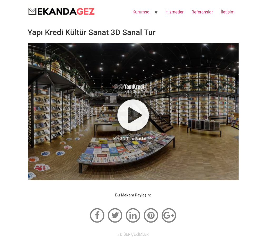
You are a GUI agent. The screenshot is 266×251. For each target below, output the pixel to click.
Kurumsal (142, 12)
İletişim (227, 12)
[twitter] (115, 215)
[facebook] (97, 215)
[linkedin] (133, 215)
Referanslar (202, 12)
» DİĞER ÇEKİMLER (133, 234)
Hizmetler (175, 12)
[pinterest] (150, 215)
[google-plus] (168, 215)
